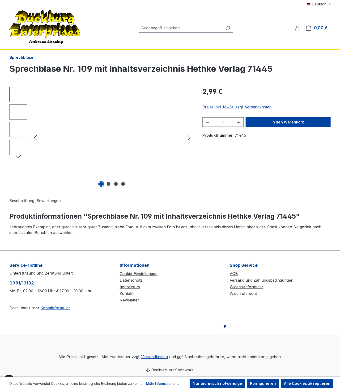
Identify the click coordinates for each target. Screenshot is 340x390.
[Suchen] (227, 28)
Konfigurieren (263, 383)
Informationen (134, 265)
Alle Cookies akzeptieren (307, 383)
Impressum (130, 286)
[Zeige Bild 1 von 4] (101, 184)
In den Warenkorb (288, 122)
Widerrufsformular (246, 286)
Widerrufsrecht (243, 293)
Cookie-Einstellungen (138, 273)
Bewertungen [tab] (49, 200)
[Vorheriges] (35, 137)
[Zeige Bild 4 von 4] (123, 184)
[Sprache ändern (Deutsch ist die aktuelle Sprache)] (319, 4)
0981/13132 (21, 282)
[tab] (21, 201)
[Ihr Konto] (297, 28)
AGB (234, 273)
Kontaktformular (55, 307)
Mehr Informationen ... (162, 384)
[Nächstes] (189, 137)
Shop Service (244, 265)
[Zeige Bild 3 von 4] (116, 184)
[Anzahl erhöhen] (239, 122)
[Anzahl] (223, 122)
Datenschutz (131, 280)
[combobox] (180, 28)
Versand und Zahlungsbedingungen (261, 280)
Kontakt (126, 293)
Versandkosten (154, 356)
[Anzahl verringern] (207, 122)
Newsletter (129, 300)
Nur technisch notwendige (217, 383)
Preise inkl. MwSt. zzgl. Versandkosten (237, 107)
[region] (101, 137)
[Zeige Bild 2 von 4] (108, 184)
